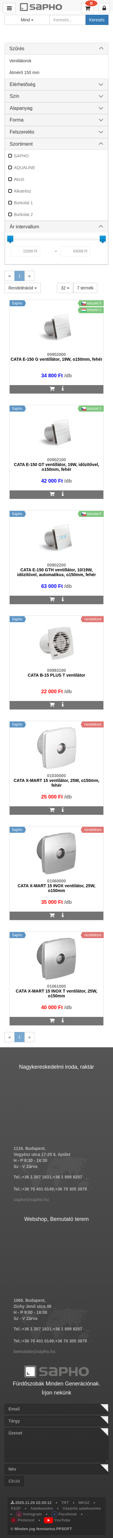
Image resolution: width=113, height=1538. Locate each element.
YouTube (57, 1520)
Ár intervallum (24, 226)
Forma (17, 119)
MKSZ (83, 1502)
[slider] (10, 239)
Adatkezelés (41, 1508)
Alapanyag (21, 108)
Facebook (64, 1514)
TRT (65, 1502)
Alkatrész (22, 191)
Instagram (29, 1514)
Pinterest (22, 1520)
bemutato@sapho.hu (34, 1351)
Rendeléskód (22, 288)
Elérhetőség (22, 84)
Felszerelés (22, 131)
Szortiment (21, 144)
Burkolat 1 (23, 202)
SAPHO (21, 155)
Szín (14, 96)
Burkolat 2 (23, 214)
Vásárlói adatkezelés (82, 1508)
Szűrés (16, 48)
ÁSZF (16, 1508)
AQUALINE (24, 167)
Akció (19, 179)
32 (65, 288)
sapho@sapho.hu (31, 1199)
